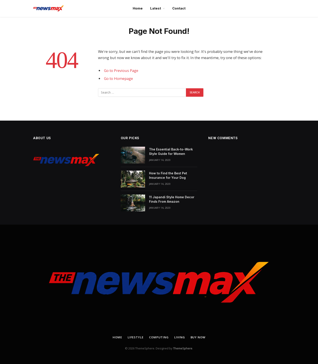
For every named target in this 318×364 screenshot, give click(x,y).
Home (138, 8)
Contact (179, 8)
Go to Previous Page (121, 70)
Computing (159, 337)
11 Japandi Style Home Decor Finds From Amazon (171, 199)
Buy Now (198, 337)
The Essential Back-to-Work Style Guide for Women (171, 151)
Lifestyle (136, 337)
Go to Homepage (118, 78)
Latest (155, 8)
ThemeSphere (182, 348)
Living (179, 337)
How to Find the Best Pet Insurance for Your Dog (168, 175)
